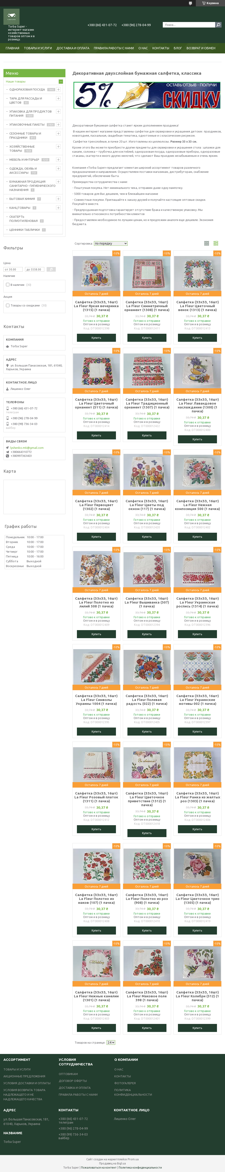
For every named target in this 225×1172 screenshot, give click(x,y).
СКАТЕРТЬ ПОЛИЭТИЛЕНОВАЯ (23, 218)
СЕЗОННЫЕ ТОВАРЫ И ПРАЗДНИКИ (25, 135)
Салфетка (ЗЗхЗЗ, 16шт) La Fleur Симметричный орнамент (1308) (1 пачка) (146, 306)
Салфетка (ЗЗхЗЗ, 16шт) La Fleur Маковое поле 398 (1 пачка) (147, 996)
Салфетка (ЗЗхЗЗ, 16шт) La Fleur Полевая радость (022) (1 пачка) (147, 700)
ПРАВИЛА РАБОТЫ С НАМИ (114, 48)
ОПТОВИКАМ (68, 1073)
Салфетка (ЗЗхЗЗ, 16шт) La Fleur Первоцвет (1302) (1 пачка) (96, 505)
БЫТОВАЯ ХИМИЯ (22, 198)
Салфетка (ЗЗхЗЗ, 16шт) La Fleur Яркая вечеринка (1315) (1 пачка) (96, 306)
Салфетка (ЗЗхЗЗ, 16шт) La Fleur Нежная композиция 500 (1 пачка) (197, 505)
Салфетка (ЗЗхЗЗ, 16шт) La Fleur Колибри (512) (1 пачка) (197, 996)
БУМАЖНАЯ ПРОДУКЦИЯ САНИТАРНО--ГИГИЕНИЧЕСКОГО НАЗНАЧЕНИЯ (32, 185)
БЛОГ (178, 48)
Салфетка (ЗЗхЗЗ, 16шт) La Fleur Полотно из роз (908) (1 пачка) (147, 899)
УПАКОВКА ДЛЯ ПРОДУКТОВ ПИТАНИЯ (30, 113)
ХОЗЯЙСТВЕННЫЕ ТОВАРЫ (22, 148)
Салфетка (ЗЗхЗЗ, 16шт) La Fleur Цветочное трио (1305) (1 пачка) (197, 899)
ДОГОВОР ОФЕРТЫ (73, 1080)
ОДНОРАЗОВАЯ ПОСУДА (27, 89)
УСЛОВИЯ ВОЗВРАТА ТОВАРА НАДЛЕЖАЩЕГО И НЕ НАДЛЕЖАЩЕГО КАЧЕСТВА (24, 1094)
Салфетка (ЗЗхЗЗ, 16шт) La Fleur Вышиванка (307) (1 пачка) (147, 602)
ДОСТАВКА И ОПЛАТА (72, 48)
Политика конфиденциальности (140, 1167)
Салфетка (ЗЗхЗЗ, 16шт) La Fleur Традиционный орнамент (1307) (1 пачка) (146, 403)
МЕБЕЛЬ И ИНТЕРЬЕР (24, 159)
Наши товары (15, 81)
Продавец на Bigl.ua (112, 1163)
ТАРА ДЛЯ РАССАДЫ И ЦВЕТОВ (25, 100)
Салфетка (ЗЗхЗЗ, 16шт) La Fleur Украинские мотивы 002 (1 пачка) (197, 700)
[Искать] (218, 25)
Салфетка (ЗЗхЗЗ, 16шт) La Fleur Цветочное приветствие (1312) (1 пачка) (147, 799)
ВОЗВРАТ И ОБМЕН (201, 48)
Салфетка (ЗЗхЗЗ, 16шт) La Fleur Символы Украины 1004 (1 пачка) (96, 700)
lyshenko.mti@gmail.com (27, 447)
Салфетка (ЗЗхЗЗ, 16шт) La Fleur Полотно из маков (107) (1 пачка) (96, 899)
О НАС (143, 48)
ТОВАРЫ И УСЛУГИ (38, 48)
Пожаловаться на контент (99, 1167)
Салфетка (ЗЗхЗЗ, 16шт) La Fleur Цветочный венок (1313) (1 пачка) (197, 306)
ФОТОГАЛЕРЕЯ (125, 1083)
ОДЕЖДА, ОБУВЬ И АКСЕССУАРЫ (23, 170)
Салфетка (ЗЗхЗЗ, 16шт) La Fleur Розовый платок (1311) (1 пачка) (96, 797)
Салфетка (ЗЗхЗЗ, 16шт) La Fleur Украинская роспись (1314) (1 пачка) (197, 602)
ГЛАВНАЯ (12, 48)
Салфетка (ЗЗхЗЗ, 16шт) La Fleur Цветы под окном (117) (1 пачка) (147, 505)
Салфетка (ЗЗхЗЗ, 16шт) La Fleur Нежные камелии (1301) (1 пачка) (96, 996)
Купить (96, 337)
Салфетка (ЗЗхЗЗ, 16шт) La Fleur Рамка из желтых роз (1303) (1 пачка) (197, 797)
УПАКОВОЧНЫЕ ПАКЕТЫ (27, 124)
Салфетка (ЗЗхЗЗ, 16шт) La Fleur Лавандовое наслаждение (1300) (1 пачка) (197, 405)
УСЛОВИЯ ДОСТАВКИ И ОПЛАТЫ (27, 1083)
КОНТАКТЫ (160, 48)
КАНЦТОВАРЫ (19, 207)
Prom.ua (133, 1159)
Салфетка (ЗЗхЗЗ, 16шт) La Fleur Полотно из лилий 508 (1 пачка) (96, 602)
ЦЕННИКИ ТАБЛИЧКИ (24, 229)
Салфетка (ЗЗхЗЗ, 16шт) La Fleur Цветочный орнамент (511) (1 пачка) (96, 403)
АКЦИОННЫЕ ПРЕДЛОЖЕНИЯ (24, 1076)
